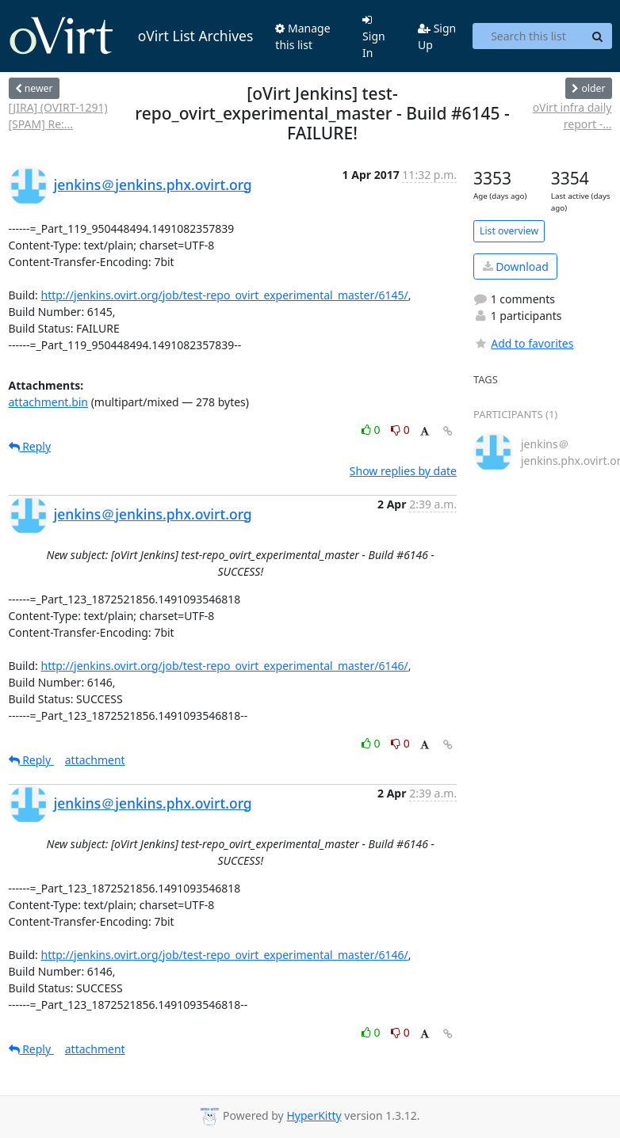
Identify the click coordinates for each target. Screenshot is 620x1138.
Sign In (373, 37)
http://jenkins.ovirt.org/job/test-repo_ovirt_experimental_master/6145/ (224, 295)
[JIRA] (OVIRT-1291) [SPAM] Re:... (58, 115)
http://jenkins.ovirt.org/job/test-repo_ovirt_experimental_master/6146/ (224, 665)
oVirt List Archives (131, 36)
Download (516, 266)
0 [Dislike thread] (400, 429)
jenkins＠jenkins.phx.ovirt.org (153, 184)
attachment (95, 759)
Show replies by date (403, 470)
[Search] (598, 36)
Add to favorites (523, 343)
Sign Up (437, 36)
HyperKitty (313, 1115)
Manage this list (302, 36)
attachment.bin (49, 401)
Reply (30, 446)
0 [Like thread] (372, 429)
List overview (509, 231)
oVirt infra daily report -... (572, 115)
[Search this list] (528, 36)
